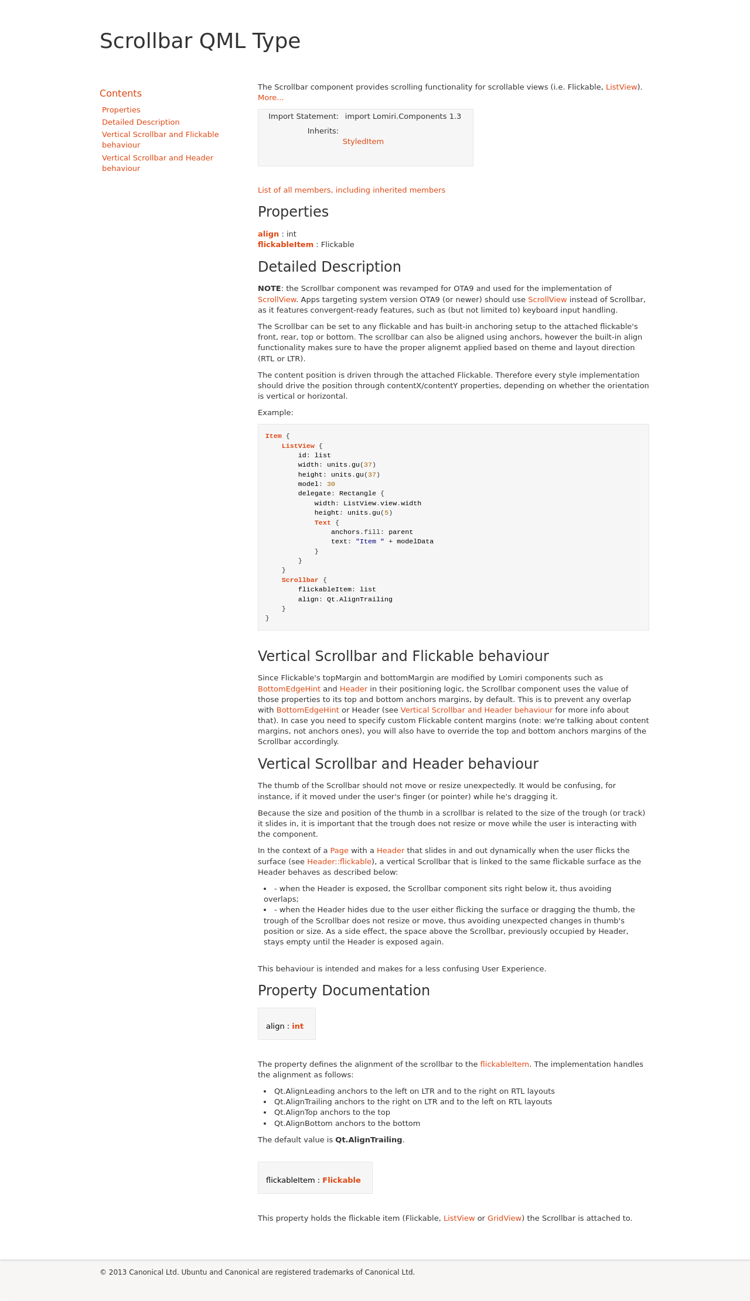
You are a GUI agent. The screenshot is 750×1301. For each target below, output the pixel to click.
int (298, 1026)
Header (353, 688)
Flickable (341, 1180)
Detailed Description (141, 122)
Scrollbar (300, 580)
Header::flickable (339, 861)
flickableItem (285, 244)
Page (339, 850)
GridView (504, 1218)
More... (271, 97)
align (268, 234)
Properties (121, 109)
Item (273, 436)
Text (323, 523)
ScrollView (277, 299)
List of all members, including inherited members (351, 190)
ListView (622, 87)
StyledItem (363, 141)
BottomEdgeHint (289, 688)
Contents (121, 93)
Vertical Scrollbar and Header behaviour (477, 710)
